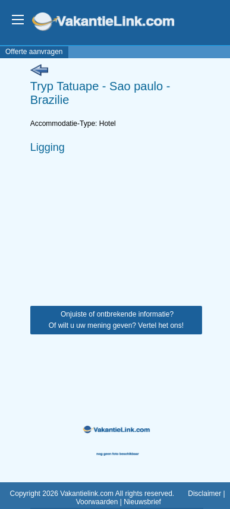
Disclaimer (204, 493)
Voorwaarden (97, 502)
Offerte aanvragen (34, 52)
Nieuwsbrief (142, 502)
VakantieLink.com (111, 22)
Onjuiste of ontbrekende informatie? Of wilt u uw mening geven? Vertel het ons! (116, 320)
